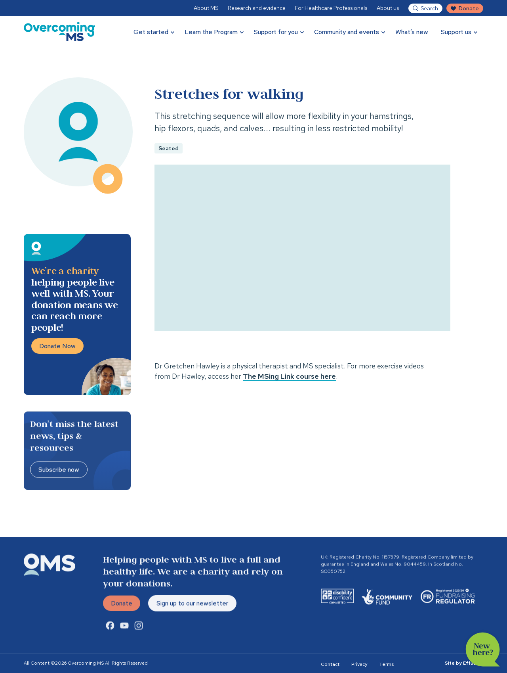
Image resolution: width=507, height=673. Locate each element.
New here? (483, 649)
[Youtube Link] (124, 627)
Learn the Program (211, 32)
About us (388, 8)
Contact (330, 664)
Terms (386, 664)
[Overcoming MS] (59, 32)
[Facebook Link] (110, 627)
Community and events (346, 32)
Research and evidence (257, 8)
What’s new (411, 32)
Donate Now (57, 346)
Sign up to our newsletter (192, 604)
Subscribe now (58, 470)
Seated (168, 148)
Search (429, 8)
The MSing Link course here (289, 376)
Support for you (276, 32)
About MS (206, 8)
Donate (469, 8)
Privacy (359, 664)
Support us (456, 32)
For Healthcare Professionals (331, 8)
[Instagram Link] (138, 627)
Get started (150, 32)
